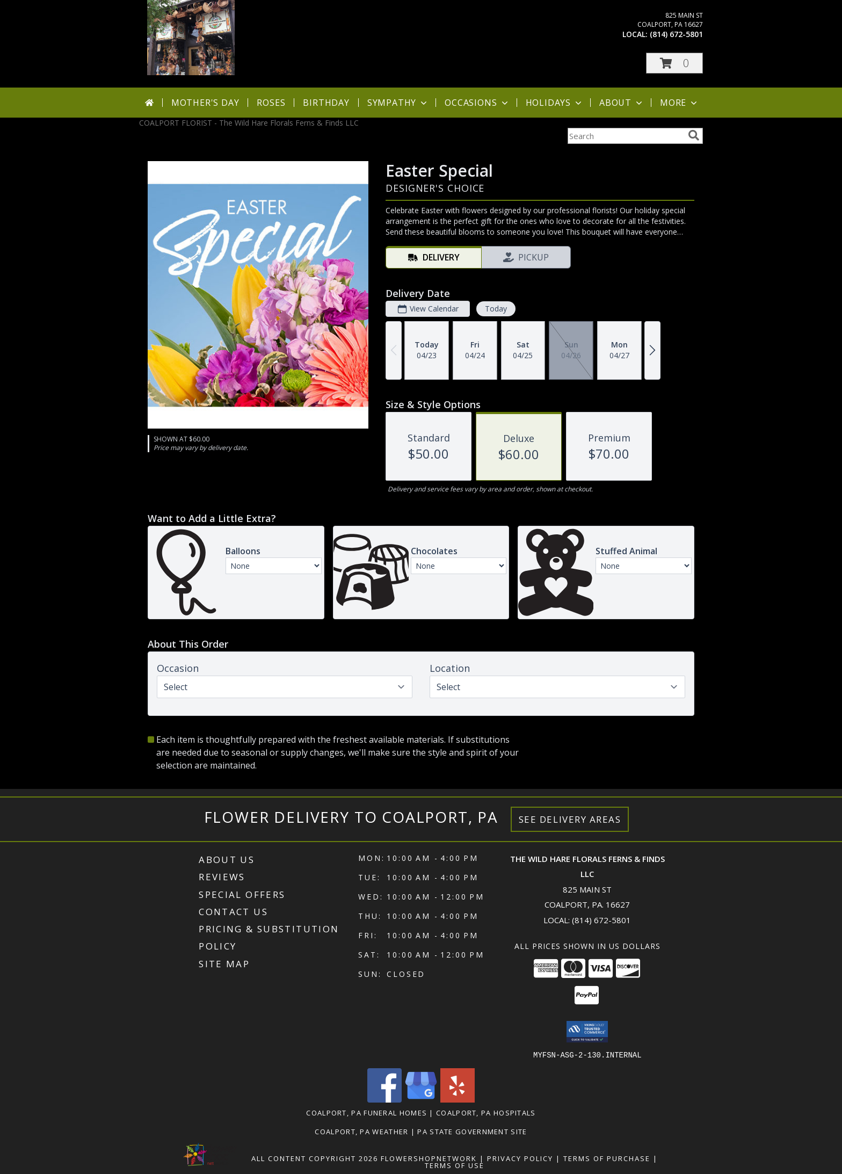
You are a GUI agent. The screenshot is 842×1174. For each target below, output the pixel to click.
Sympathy (398, 102)
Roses (271, 102)
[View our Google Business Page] (421, 1099)
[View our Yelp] (457, 1099)
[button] (674, 63)
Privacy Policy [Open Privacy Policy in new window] (520, 1158)
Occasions (477, 102)
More (679, 102)
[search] (693, 135)
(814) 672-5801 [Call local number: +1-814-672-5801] (676, 34)
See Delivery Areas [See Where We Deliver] (570, 819)
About (621, 102)
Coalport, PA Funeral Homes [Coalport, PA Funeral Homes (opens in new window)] (366, 1112)
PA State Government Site (472, 1131)
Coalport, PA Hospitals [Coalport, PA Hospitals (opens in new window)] (486, 1112)
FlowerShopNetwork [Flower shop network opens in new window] (429, 1158)
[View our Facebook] (384, 1099)
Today (496, 308)
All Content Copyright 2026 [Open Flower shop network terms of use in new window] (314, 1158)
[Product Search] (625, 135)
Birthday (326, 102)
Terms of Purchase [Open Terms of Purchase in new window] (606, 1158)
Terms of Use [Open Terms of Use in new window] (454, 1165)
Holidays (555, 102)
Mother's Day (205, 102)
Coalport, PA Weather (361, 1131)
